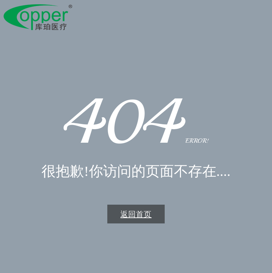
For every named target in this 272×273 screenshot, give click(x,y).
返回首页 (136, 214)
